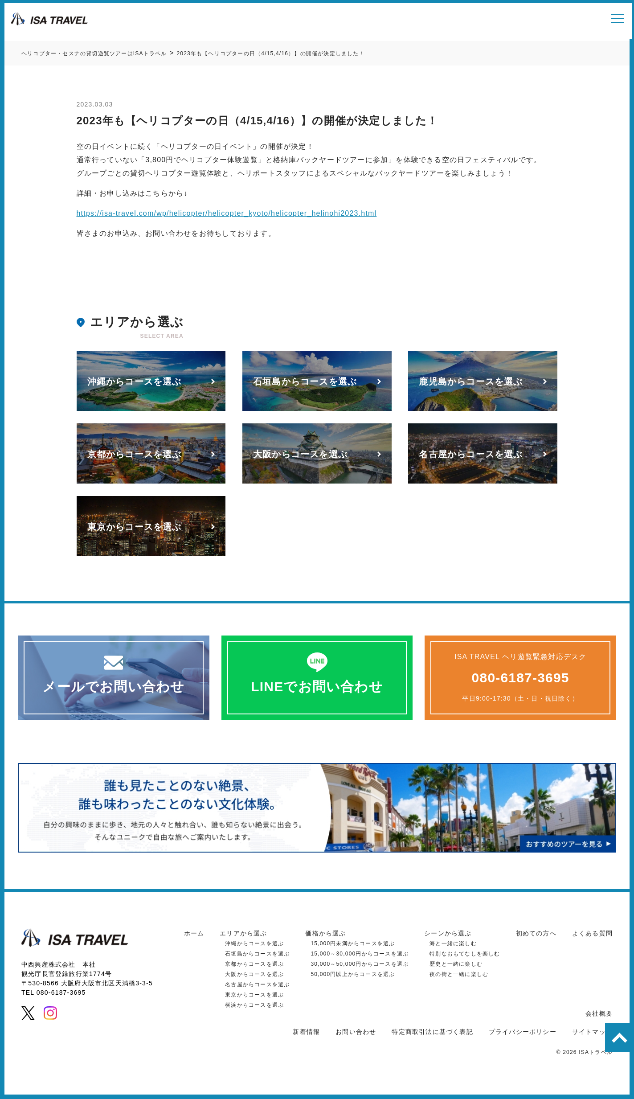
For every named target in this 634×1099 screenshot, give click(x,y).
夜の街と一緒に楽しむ (458, 974)
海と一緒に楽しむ (453, 943)
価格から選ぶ (325, 933)
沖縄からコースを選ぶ (254, 943)
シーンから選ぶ (447, 933)
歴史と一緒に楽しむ (456, 964)
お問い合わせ (355, 1031)
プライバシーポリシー (522, 1031)
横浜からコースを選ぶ (254, 1005)
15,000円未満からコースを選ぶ (353, 943)
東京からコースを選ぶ (254, 995)
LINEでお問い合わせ (317, 686)
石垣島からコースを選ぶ (257, 954)
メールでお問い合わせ (113, 686)
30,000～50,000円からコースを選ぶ (360, 964)
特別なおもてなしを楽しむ (464, 954)
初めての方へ (536, 933)
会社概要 (599, 1013)
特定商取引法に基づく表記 (432, 1031)
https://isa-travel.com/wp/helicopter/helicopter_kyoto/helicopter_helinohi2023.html (227, 213)
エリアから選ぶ (243, 933)
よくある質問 (592, 933)
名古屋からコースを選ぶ (257, 984)
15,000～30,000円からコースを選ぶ (360, 954)
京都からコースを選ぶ (254, 964)
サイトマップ (592, 1031)
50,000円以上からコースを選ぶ (353, 974)
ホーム (194, 933)
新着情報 (306, 1031)
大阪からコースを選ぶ (254, 974)
